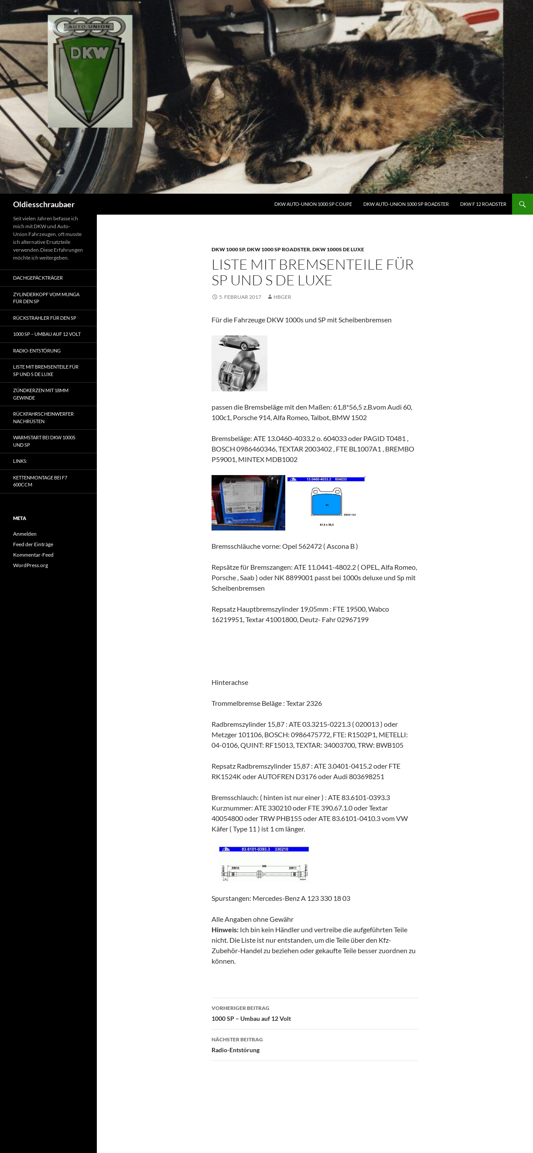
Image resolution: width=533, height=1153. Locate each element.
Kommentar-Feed (33, 554)
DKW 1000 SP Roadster (278, 249)
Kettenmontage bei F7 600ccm (40, 481)
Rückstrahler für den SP (44, 318)
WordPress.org (30, 565)
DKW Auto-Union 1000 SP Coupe (313, 204)
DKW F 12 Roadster (483, 204)
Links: (20, 461)
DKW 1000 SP (228, 249)
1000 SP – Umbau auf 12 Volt (315, 1012)
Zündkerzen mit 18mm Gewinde (40, 393)
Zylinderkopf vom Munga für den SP (46, 298)
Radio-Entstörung (315, 1044)
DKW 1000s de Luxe (338, 249)
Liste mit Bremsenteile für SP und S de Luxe (46, 370)
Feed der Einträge (33, 544)
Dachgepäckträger (38, 278)
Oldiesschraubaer (44, 204)
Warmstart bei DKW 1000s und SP (44, 441)
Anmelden (25, 533)
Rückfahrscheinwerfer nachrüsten (43, 417)
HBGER (282, 297)
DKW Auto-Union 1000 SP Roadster (406, 204)
